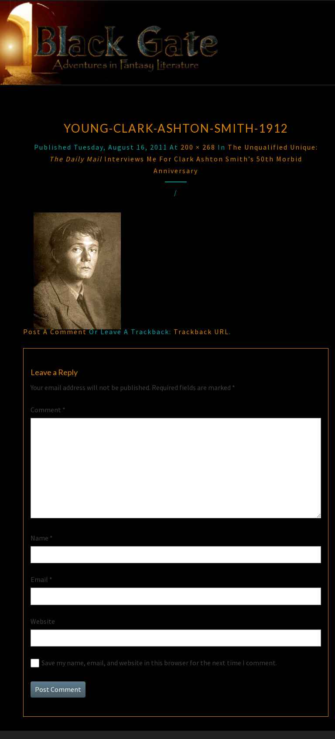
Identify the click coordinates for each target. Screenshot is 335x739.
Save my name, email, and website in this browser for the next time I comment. (159, 662)
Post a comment (55, 331)
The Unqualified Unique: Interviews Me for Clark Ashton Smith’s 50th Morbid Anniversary (183, 159)
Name (42, 538)
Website (43, 621)
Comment (48, 409)
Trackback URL (201, 331)
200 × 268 (198, 147)
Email (41, 579)
